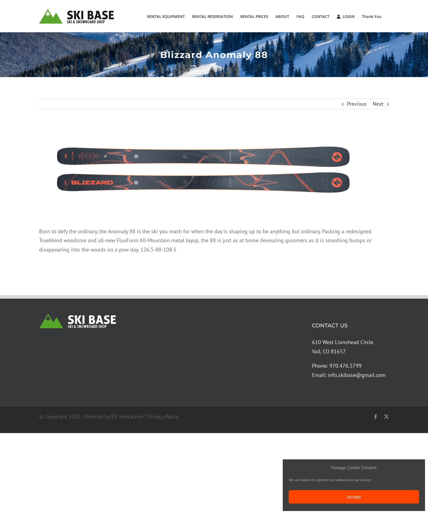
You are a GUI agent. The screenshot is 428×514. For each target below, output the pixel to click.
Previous (357, 103)
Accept (354, 496)
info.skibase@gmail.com (357, 375)
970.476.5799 (345, 365)
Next (378, 103)
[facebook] (375, 416)
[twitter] (386, 416)
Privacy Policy (163, 416)
